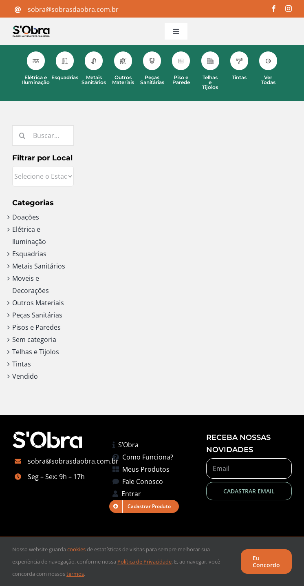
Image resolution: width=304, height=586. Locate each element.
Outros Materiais (38, 302)
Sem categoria (34, 339)
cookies (76, 549)
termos (75, 573)
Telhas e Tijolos (35, 351)
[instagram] (288, 8)
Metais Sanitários (38, 266)
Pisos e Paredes (36, 327)
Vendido (25, 376)
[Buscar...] (43, 135)
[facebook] (274, 8)
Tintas (21, 364)
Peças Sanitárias (37, 315)
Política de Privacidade (144, 561)
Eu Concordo (266, 561)
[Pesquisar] (22, 135)
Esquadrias (29, 253)
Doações (25, 217)
